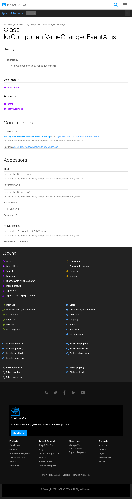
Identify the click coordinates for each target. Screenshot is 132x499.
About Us (103, 445)
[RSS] (46, 393)
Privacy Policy (47, 475)
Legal (101, 453)
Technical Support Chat (50, 453)
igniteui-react (19, 24)
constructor (13, 87)
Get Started (66, 12)
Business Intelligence (19, 453)
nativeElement (15, 108)
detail (10, 103)
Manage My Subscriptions (75, 446)
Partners (103, 461)
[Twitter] (55, 393)
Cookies (66, 475)
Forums (42, 457)
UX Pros (13, 449)
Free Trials (14, 465)
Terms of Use (78, 475)
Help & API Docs (47, 445)
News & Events (106, 457)
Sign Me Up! (19, 433)
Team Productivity (18, 457)
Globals (7, 24)
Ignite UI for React (13, 13)
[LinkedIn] (74, 393)
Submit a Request (47, 465)
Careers (102, 449)
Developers (14, 445)
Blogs (41, 449)
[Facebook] (64, 393)
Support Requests (77, 452)
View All (13, 461)
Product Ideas (45, 461)
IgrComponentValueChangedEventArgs (46, 24)
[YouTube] (83, 393)
